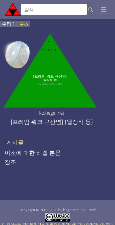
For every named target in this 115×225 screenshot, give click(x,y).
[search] (54, 9)
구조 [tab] (24, 24)
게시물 (15, 142)
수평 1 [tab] (8, 24)
